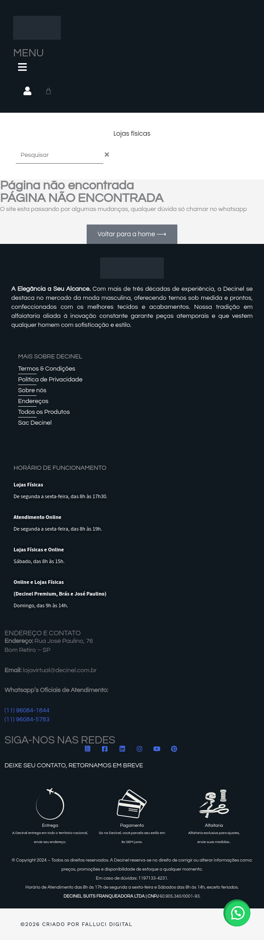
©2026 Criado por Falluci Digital (76, 924)
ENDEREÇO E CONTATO (43, 633)
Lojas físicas (132, 133)
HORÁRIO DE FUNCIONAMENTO (60, 468)
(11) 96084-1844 (27, 710)
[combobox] (59, 155)
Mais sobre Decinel (50, 356)
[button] (236, 912)
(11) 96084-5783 (27, 719)
